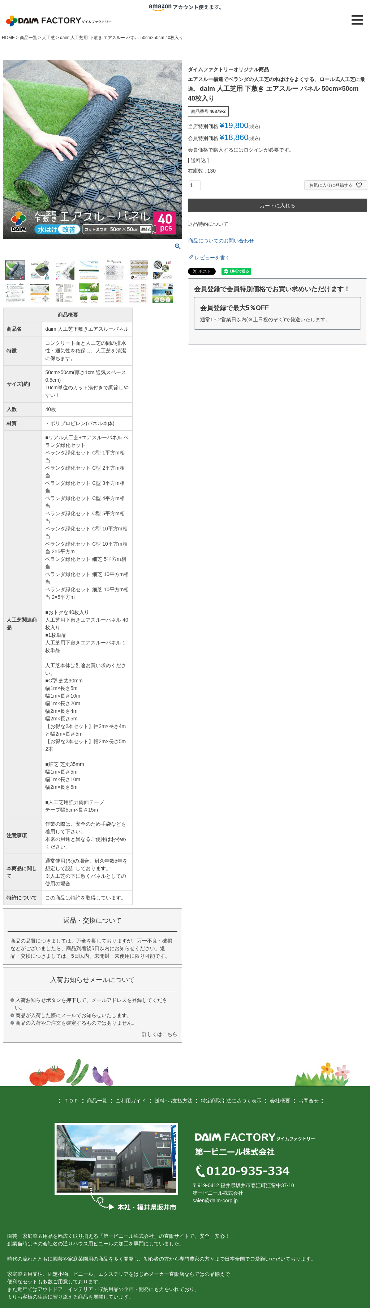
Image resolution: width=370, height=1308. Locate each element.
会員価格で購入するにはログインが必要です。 (241, 150)
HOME (8, 37)
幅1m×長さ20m (62, 703)
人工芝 (48, 37)
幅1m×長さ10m (62, 696)
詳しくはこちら (159, 1034)
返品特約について (208, 224)
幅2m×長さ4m (61, 711)
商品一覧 (28, 37)
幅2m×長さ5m (61, 718)
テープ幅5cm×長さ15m (71, 810)
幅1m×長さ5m (61, 688)
